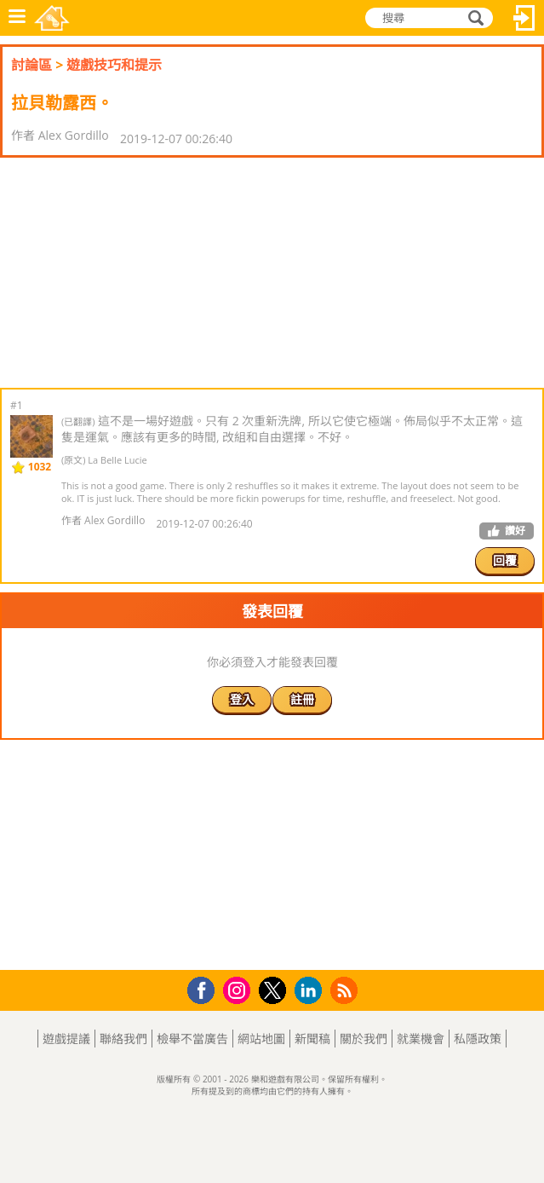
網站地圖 (261, 1038)
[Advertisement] (136, 272)
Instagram (239, 989)
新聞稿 (312, 1038)
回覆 (505, 560)
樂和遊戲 (52, 18)
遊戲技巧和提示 (114, 64)
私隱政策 (477, 1038)
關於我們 (363, 1038)
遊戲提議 (66, 1038)
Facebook (206, 988)
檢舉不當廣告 (192, 1038)
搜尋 (473, 17)
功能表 (17, 17)
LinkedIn (311, 991)
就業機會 (420, 1038)
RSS (346, 990)
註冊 (302, 699)
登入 (524, 18)
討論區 (31, 64)
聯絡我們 (123, 1038)
